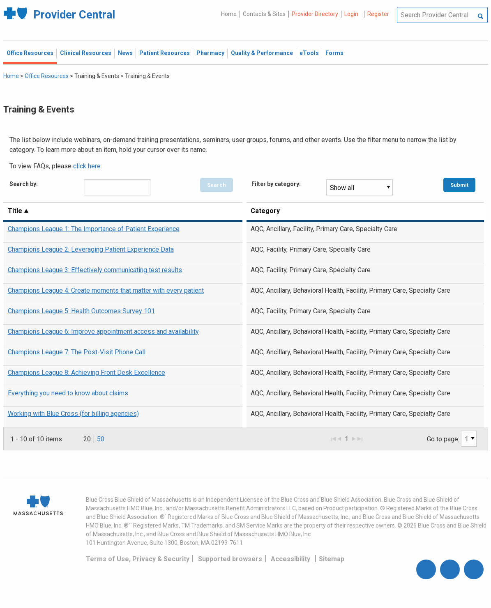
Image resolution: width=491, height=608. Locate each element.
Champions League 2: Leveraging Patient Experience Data (91, 249)
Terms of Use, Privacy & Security (137, 559)
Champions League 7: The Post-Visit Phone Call (76, 352)
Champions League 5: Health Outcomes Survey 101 (81, 311)
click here (87, 166)
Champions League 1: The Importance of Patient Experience (94, 229)
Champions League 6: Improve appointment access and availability (103, 331)
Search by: (23, 184)
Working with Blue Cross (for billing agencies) (73, 414)
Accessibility (290, 559)
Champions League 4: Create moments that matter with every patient (106, 290)
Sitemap (331, 559)
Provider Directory (315, 14)
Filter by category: (276, 184)
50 (100, 439)
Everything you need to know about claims (68, 393)
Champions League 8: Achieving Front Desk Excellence (86, 372)
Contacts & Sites (264, 14)
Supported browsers (230, 559)
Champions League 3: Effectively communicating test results (95, 270)
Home (229, 14)
